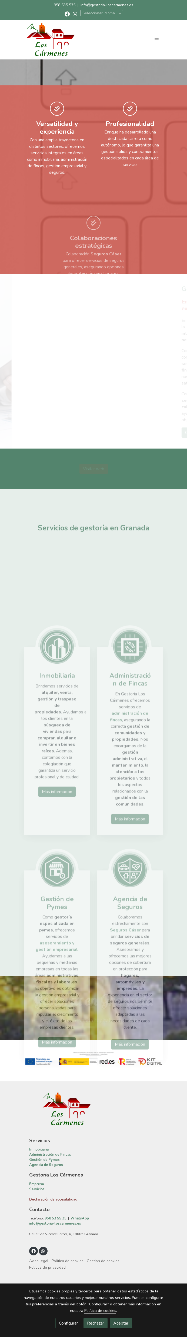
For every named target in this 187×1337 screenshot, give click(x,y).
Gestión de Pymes (44, 1211)
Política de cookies (100, 1310)
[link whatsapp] (75, 13)
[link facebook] (67, 13)
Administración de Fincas (50, 1206)
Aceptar (120, 1323)
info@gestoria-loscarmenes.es (107, 5)
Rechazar (95, 1323)
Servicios (37, 1240)
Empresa (36, 1235)
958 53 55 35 (55, 1270)
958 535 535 (64, 5)
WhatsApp (80, 1270)
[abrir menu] (156, 39)
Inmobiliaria (39, 1200)
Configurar (68, 1323)
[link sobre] (93, 1164)
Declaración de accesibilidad (53, 1250)
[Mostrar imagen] (93, 1110)
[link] (50, 40)
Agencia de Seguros (46, 1216)
